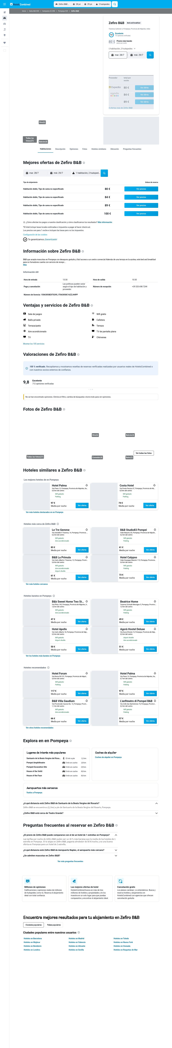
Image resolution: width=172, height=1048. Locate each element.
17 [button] (100, 86)
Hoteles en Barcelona (33, 938)
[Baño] (140, 449)
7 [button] (87, 81)
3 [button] (100, 77)
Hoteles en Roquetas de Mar (126, 950)
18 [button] (104, 86)
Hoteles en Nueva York (123, 942)
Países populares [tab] (54, 925)
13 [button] (83, 86)
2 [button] (95, 77)
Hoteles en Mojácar (32, 942)
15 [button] (91, 86)
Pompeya (61, 11)
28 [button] (87, 94)
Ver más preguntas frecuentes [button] (70, 861)
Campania (45, 11)
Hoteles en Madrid (76, 938)
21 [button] (87, 90)
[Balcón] (29, 126)
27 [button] (83, 94)
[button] (5, 4)
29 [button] (91, 94)
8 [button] (91, 81)
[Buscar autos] (4, 23)
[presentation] (84, 163)
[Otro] (46, 116)
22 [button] (91, 90)
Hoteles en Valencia (77, 942)
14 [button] (87, 86)
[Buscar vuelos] (4, 12)
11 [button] (104, 81)
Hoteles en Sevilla (76, 950)
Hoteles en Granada (122, 946)
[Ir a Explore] (4, 35)
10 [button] (100, 81)
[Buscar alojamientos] (4, 18)
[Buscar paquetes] (4, 29)
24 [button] (100, 90)
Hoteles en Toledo (121, 938)
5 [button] (108, 77)
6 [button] (128, 81)
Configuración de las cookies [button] (35, 235)
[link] (45, 148)
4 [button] (104, 77)
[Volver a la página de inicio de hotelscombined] (20, 4)
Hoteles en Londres (32, 950)
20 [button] (83, 90)
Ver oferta (82, 505)
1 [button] (91, 77)
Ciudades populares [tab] (34, 925)
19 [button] (109, 86)
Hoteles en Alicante (77, 946)
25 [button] (104, 90)
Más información (105, 222)
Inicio (24, 11)
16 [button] (96, 86)
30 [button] (96, 94)
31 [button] (100, 94)
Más (25, 265)
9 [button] (95, 81)
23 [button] (96, 90)
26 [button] (109, 90)
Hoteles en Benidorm (33, 946)
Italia (31, 11)
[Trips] (4, 42)
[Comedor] (106, 449)
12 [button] (109, 81)
